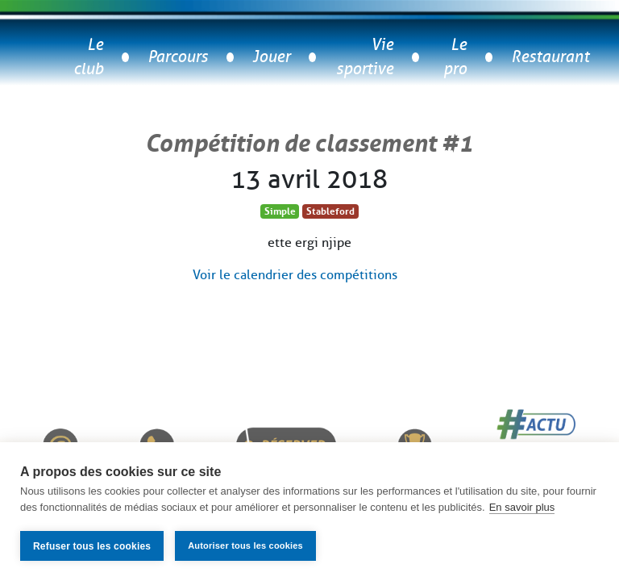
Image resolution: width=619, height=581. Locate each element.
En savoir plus (522, 507)
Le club (88, 57)
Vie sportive (364, 57)
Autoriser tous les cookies (245, 545)
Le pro (455, 57)
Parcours (177, 57)
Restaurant (550, 57)
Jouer (271, 57)
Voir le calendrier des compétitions (295, 274)
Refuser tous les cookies (92, 546)
